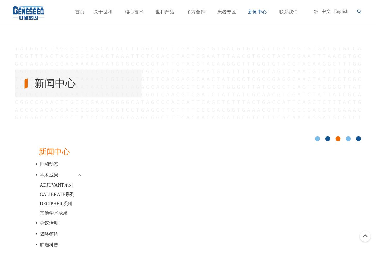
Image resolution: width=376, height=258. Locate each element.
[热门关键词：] (359, 12)
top (365, 236)
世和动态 (49, 164)
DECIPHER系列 (56, 203)
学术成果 (49, 175)
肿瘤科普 (49, 244)
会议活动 (49, 223)
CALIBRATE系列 (57, 194)
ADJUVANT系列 (56, 185)
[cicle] (338, 138)
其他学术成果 (54, 213)
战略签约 (49, 234)
